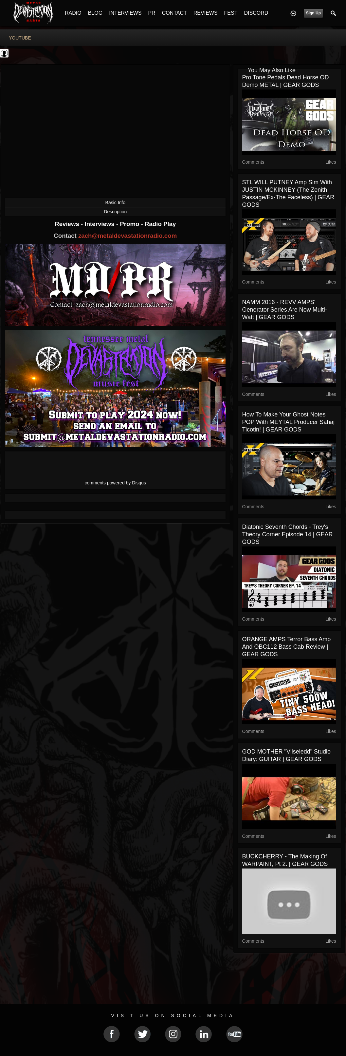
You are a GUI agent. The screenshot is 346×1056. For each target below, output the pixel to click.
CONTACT (174, 13)
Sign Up (313, 13)
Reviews (68, 223)
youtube (20, 38)
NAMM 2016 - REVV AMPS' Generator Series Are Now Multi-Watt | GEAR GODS (284, 309)
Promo (130, 223)
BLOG (95, 13)
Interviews (100, 223)
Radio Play (160, 223)
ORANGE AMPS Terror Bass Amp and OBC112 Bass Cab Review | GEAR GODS (286, 647)
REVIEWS (205, 13)
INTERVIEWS (125, 13)
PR (151, 13)
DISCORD (256, 13)
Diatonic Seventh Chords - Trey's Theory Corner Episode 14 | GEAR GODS (287, 534)
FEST (231, 13)
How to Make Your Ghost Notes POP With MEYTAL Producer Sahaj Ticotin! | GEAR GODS (288, 422)
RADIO (73, 13)
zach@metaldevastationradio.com (127, 235)
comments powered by (115, 482)
